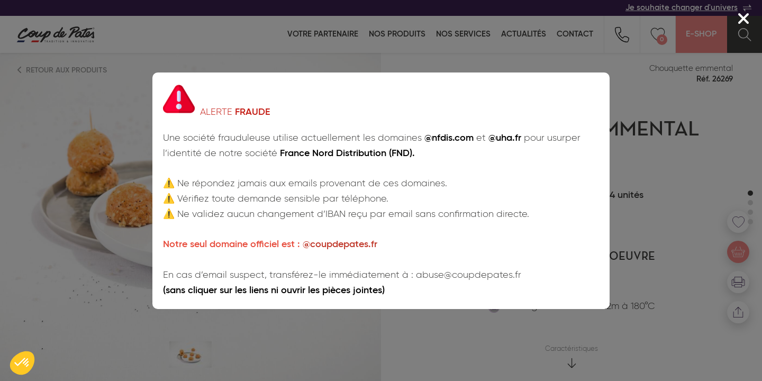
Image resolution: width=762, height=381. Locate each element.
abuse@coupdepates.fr (468, 275)
